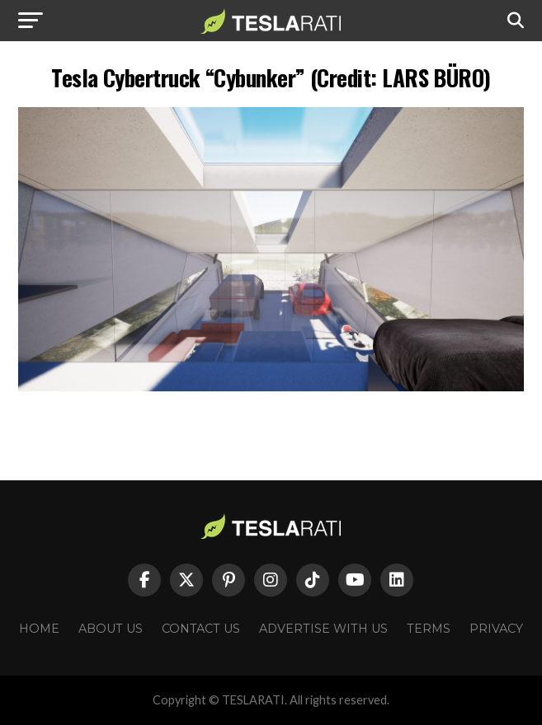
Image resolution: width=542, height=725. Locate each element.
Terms (428, 628)
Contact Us (201, 628)
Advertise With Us (323, 628)
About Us (110, 628)
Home (39, 628)
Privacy (496, 628)
